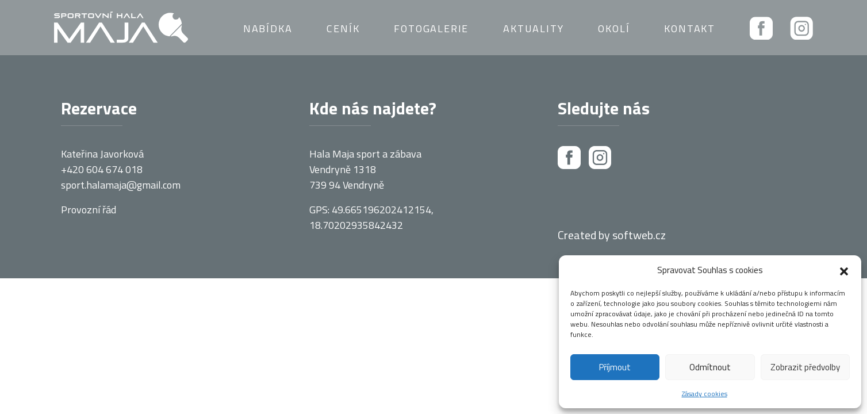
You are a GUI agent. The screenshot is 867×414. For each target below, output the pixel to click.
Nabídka (268, 28)
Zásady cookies (704, 393)
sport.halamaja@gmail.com (121, 185)
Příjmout (615, 367)
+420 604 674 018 (102, 169)
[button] (844, 270)
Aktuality (533, 28)
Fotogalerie (431, 28)
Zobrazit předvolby (805, 367)
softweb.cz (639, 235)
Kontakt (689, 28)
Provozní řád (88, 209)
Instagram (801, 28)
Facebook (761, 28)
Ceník (343, 28)
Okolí (614, 28)
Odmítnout (710, 367)
